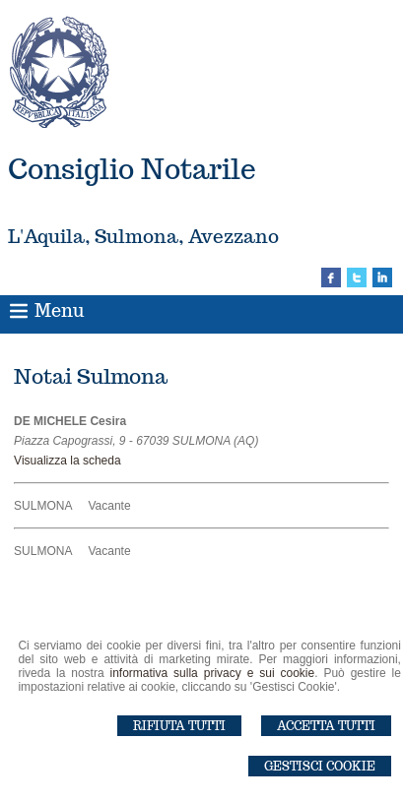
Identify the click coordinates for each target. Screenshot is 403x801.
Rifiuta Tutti (179, 725)
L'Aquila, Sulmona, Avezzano (143, 236)
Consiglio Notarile (132, 169)
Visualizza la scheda (67, 460)
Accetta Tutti (326, 725)
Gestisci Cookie (319, 766)
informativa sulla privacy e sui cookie (212, 673)
